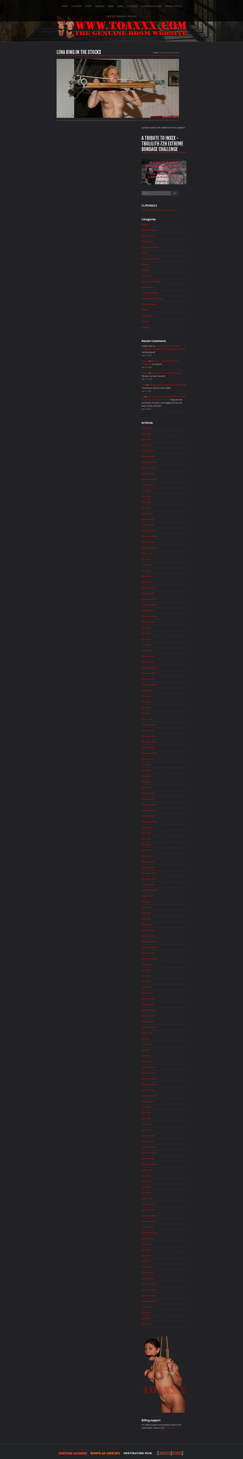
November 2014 (172, 1185)
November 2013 (172, 1255)
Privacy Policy (156, 5)
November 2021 (172, 691)
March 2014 (170, 1232)
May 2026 (169, 374)
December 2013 (172, 1249)
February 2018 (172, 956)
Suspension (170, 253)
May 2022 (169, 656)
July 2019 (169, 856)
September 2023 (173, 562)
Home (45, 5)
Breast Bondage (172, 164)
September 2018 (173, 915)
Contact (115, 5)
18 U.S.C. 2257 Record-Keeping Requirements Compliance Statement (133, 1447)
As (166, 336)
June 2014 (170, 1214)
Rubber (168, 247)
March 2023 (170, 597)
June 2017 (170, 1003)
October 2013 (171, 1261)
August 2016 (171, 1061)
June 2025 (170, 439)
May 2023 (169, 586)
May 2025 (169, 445)
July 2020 (169, 785)
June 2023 (170, 580)
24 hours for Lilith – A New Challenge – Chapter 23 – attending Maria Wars (185, 286)
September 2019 (173, 844)
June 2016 (170, 1073)
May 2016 (169, 1079)
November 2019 (172, 832)
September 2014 (173, 1197)
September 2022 (173, 633)
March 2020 (170, 809)
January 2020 (171, 821)
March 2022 (170, 668)
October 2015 (171, 1120)
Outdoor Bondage (173, 229)
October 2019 (171, 838)
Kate (167, 324)
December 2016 (172, 1038)
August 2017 (171, 991)
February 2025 (172, 462)
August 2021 (171, 709)
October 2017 (171, 979)
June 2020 (170, 791)
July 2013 (169, 1279)
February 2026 (172, 392)
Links (102, 5)
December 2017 (172, 967)
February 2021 (172, 744)
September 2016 (173, 1056)
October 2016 (171, 1050)
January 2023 (171, 609)
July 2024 (169, 503)
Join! (92, 5)
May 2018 (169, 938)
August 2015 (171, 1132)
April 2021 (170, 733)
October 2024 (171, 486)
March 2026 (170, 386)
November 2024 (172, 480)
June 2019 (170, 862)
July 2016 (169, 1067)
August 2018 (171, 920)
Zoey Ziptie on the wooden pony (191, 311)
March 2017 (170, 1020)
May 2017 (169, 1009)
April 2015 (170, 1155)
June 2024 (170, 509)
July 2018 (169, 926)
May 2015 (169, 1150)
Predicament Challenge (176, 235)
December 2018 (172, 897)
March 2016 (170, 1091)
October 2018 (171, 909)
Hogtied (168, 200)
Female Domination (174, 194)
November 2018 (172, 903)
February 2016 (172, 1097)
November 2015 (172, 1114)
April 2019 (170, 873)
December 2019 (172, 826)
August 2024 (171, 498)
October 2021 (171, 697)
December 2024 (172, 474)
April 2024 (170, 521)
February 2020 (172, 815)
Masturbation (171, 223)
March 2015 (170, 1161)
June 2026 (170, 368)
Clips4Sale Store (134, 5)
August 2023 (171, 568)
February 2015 (172, 1167)
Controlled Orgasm (174, 182)
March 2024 (170, 527)
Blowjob (168, 159)
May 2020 (169, 797)
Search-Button (208, 5)
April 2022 (170, 662)
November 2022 (172, 621)
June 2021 (170, 721)
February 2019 (172, 885)
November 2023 (172, 550)
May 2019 (169, 868)
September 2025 (173, 421)
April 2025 (170, 451)
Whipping (169, 264)
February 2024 (172, 533)
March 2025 (170, 456)
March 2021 (170, 738)
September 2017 (173, 985)
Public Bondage (172, 241)
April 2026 (170, 380)
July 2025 (169, 433)
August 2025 (171, 427)
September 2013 (173, 1267)
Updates (58, 5)
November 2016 (172, 1044)
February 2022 (172, 674)
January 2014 (171, 1244)
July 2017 (169, 997)
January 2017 (171, 1032)
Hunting (168, 206)
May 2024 (169, 515)
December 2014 (172, 1179)
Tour (70, 5)
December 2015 (172, 1108)
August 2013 (171, 1273)
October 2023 (171, 556)
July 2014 (169, 1208)
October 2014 (171, 1191)
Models (81, 5)
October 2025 (171, 415)
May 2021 (169, 727)
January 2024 (171, 539)
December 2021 (172, 686)
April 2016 (170, 1085)
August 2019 (171, 850)
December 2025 (172, 404)
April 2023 (170, 592)
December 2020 (172, 756)
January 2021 (171, 750)
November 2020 (172, 762)
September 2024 (173, 492)
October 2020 (171, 768)
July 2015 (169, 1138)
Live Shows (170, 211)
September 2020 (173, 774)
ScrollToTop (121, 1432)
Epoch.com (194, 1395)
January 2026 (171, 398)
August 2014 (171, 1202)
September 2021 (173, 703)
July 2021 (169, 715)
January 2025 (171, 468)
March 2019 (170, 879)
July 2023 (169, 574)
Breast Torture (172, 170)
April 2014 (170, 1226)
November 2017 (172, 973)
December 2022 (172, 615)
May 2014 (169, 1220)
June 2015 (170, 1144)
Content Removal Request (185, 5)
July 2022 (169, 644)
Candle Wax (171, 176)
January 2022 (171, 680)
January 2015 (171, 1173)
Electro (168, 188)
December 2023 (172, 545)
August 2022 (171, 639)
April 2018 (170, 944)
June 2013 (170, 1285)
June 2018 (170, 932)
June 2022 (170, 650)
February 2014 (172, 1238)
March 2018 (170, 950)
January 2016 (171, 1103)
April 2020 (170, 803)
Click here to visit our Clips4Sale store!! (184, 144)
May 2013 (169, 1291)
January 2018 (171, 962)
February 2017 (172, 1026)
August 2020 (171, 780)
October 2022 (171, 627)
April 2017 (170, 1014)
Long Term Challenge (175, 217)
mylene (168, 299)
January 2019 (171, 891)
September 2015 (173, 1126)
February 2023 (172, 603)
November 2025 (172, 409)
